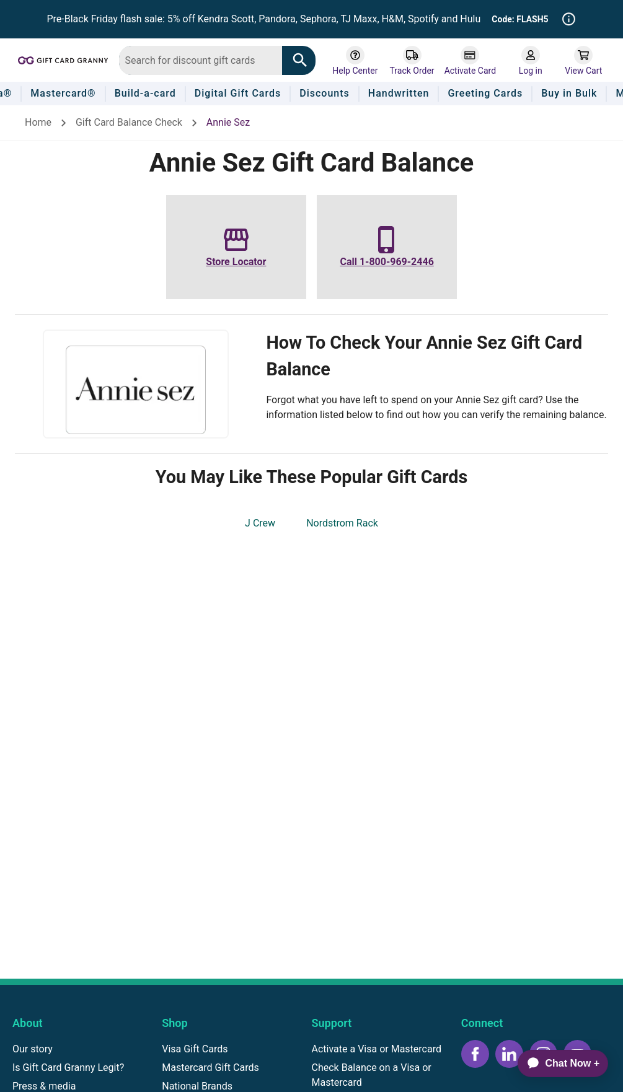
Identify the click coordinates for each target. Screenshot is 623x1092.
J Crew (260, 523)
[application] (557, 1063)
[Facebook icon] (475, 1054)
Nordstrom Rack (342, 523)
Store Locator (236, 262)
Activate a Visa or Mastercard (376, 1049)
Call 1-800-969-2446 (386, 262)
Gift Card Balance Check (129, 122)
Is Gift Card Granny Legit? (68, 1067)
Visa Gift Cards (195, 1049)
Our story (32, 1049)
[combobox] (200, 60)
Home (38, 122)
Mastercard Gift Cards (210, 1067)
